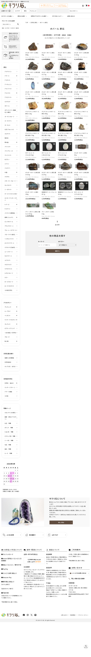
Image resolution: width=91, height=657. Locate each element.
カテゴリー (61, 241)
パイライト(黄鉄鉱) (10, 213)
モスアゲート (8, 256)
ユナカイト (8, 260)
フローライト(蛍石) (10, 234)
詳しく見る (61, 522)
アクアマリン (8, 71)
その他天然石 (8, 290)
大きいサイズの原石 (10, 412)
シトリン (7, 164)
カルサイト (7, 134)
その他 (6, 396)
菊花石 (6, 138)
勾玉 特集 (8, 445)
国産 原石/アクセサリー (10, 418)
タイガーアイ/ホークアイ (11, 199)
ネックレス (7, 324)
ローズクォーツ (9, 282)
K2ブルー (7, 159)
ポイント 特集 (9, 427)
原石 (25, 11)
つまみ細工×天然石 (10, 333)
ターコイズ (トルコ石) (11, 194)
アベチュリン (8, 84)
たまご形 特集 (9, 432)
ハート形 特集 (9, 440)
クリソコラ (7, 146)
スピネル (7, 176)
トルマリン (7, 209)
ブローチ (7, 337)
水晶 (6, 172)
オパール (7, 106)
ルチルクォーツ (9, 273)
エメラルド (7, 101)
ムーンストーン (9, 252)
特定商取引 (73, 615)
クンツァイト (8, 155)
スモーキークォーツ (10, 181)
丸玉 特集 (8, 423)
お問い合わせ (71, 16)
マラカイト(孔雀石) (10, 247)
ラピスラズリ (8, 264)
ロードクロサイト (9, 286)
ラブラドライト (8, 269)
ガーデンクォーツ (9, 116)
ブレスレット (33, 11)
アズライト (7, 80)
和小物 (6, 341)
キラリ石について (57, 16)
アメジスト (7, 93)
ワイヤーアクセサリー (10, 320)
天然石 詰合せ (9, 383)
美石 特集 (8, 449)
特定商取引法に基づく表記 (9, 602)
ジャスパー (8, 168)
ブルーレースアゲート (11, 230)
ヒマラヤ (17, 11)
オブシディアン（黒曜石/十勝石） (10, 111)
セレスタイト (8, 185)
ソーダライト (8, 189)
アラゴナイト (8, 97)
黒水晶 (6, 142)
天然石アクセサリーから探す (39, 16)
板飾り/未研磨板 (9, 358)
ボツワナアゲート (9, 243)
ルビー (6, 277)
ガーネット (7, 125)
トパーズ (7, 204)
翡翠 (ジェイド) (9, 217)
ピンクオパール (9, 222)
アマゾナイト (8, 89)
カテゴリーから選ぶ (6, 16)
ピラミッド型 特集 (10, 436)
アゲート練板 (8, 392)
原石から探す (21, 16)
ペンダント (13, 28)
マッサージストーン (10, 387)
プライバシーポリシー (83, 615)
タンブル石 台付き (10, 366)
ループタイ (7, 28)
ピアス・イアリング (10, 328)
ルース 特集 (8, 453)
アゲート (7, 76)
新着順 (69, 35)
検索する (57, 251)
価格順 (64, 35)
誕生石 (17, 28)
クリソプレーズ (9, 151)
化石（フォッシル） (9, 129)
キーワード (41, 241)
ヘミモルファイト (9, 239)
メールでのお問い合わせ (78, 573)
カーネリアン (8, 121)
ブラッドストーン (9, 226)
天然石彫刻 (8, 362)
